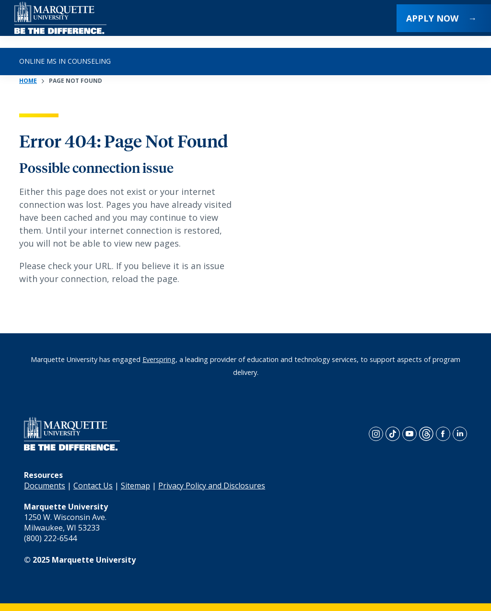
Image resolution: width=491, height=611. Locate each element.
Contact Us (93, 485)
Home (28, 81)
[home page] (60, 24)
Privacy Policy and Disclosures (211, 485)
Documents (44, 485)
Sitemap (135, 485)
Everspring (158, 359)
